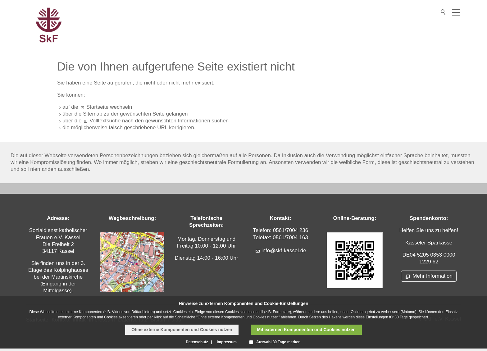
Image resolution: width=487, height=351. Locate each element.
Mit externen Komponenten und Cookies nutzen (306, 329)
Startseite (97, 107)
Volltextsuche (105, 121)
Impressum (227, 342)
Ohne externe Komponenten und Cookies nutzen (181, 329)
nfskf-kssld (284, 250)
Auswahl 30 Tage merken (278, 342)
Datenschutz (197, 342)
